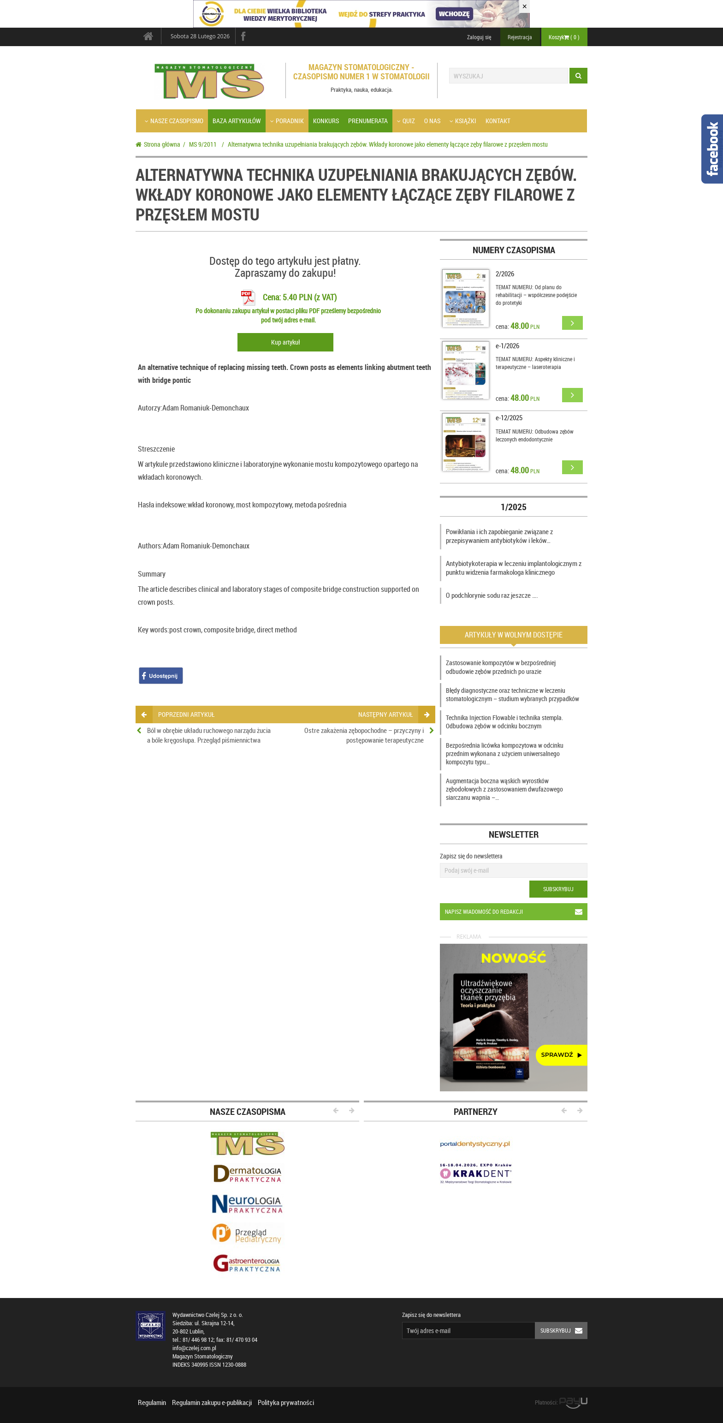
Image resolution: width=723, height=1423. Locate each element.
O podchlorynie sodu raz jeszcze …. (492, 595)
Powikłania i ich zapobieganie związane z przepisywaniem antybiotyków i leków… (499, 536)
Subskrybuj (558, 889)
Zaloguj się (479, 37)
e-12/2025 (509, 417)
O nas (432, 120)
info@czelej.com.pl (194, 1348)
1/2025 (514, 506)
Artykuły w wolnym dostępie (514, 635)
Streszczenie (156, 449)
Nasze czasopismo (174, 120)
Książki (463, 120)
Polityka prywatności (286, 1402)
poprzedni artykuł (177, 714)
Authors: (150, 546)
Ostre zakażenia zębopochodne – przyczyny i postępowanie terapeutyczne (364, 735)
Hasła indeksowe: (163, 505)
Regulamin (152, 1402)
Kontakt (498, 120)
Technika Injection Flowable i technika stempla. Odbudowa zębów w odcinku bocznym (504, 721)
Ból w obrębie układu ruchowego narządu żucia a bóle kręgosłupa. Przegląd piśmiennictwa (209, 735)
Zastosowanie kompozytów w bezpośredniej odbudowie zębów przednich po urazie (501, 666)
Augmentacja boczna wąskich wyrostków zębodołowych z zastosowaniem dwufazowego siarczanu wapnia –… (504, 789)
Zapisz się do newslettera (471, 855)
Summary (152, 574)
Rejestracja (520, 37)
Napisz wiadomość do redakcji (516, 911)
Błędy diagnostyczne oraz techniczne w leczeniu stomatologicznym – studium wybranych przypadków (512, 694)
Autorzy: (150, 408)
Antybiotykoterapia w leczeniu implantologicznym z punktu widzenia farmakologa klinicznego (513, 568)
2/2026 (505, 273)
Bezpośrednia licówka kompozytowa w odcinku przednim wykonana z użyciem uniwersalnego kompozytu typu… (504, 753)
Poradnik (287, 120)
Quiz (406, 120)
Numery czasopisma (514, 250)
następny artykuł (393, 714)
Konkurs (326, 120)
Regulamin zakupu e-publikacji (212, 1402)
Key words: (153, 630)
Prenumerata (368, 120)
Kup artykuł (285, 342)
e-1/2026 (507, 345)
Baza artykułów (237, 120)
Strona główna (158, 144)
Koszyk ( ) (564, 37)
